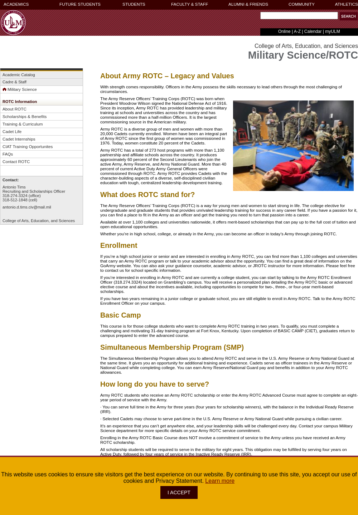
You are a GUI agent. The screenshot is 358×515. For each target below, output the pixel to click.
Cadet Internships (19, 139)
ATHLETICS (346, 4)
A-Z (297, 31)
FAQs (8, 154)
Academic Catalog (19, 75)
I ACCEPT (179, 492)
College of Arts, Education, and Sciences (39, 221)
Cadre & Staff (14, 82)
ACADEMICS (16, 4)
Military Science (20, 89)
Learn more (219, 481)
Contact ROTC (16, 161)
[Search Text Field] (299, 15)
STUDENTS (133, 4)
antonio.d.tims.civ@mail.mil (27, 207)
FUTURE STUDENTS (80, 4)
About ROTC (14, 109)
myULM (332, 31)
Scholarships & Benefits (25, 116)
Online (284, 31)
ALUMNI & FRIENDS (248, 4)
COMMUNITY (302, 4)
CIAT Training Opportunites (28, 146)
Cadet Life (12, 131)
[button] (348, 16)
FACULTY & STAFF (189, 4)
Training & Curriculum (23, 124)
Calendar (313, 31)
